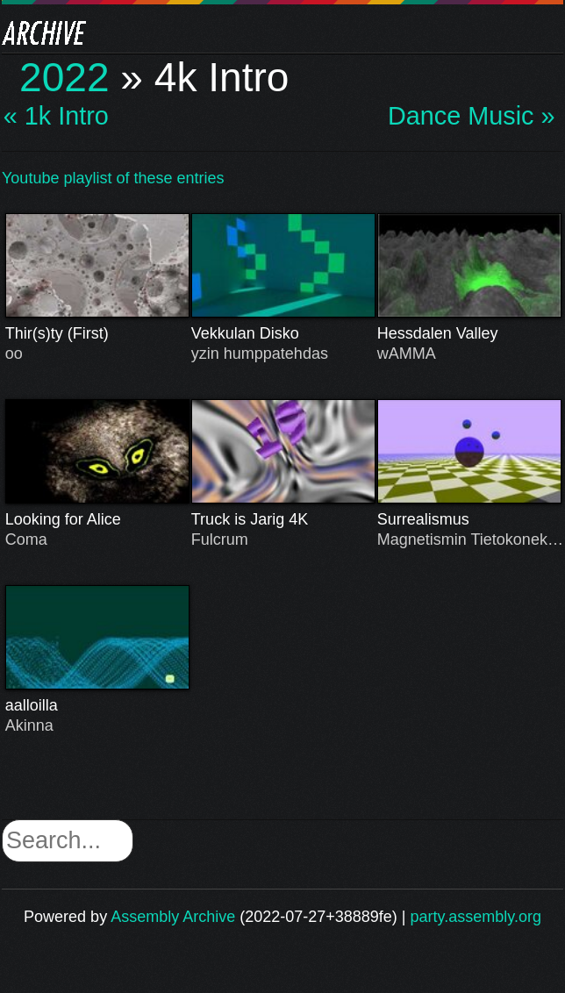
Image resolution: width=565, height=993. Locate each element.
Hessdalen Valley (469, 334)
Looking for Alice (97, 519)
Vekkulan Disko (283, 334)
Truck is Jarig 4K (283, 519)
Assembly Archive (173, 916)
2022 (64, 77)
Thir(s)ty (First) (97, 334)
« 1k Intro (56, 116)
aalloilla (97, 705)
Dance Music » (471, 116)
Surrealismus (469, 519)
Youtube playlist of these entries (113, 178)
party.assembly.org (476, 916)
